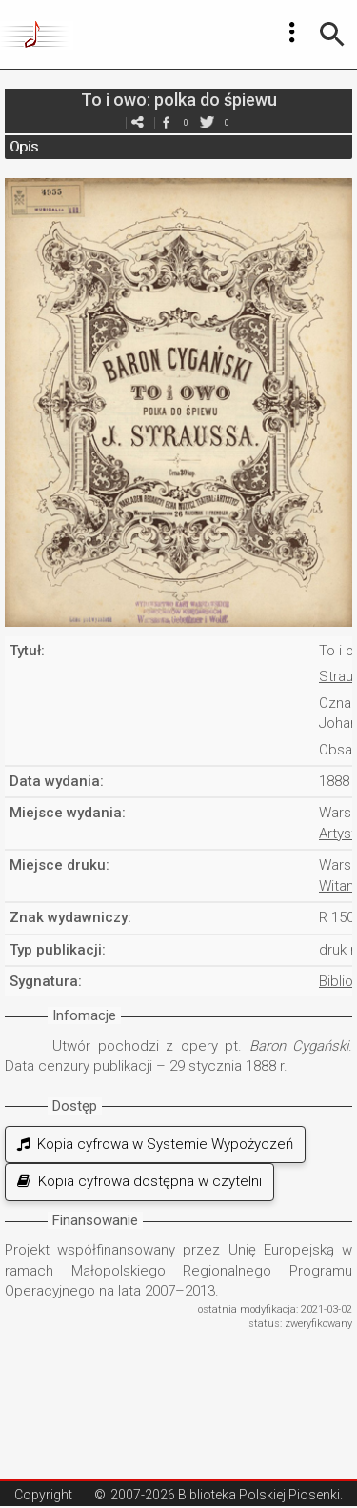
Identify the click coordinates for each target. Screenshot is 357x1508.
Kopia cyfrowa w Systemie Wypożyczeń (155, 1144)
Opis (24, 146)
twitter (207, 122)
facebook (166, 122)
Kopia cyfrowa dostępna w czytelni (139, 1181)
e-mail (138, 122)
